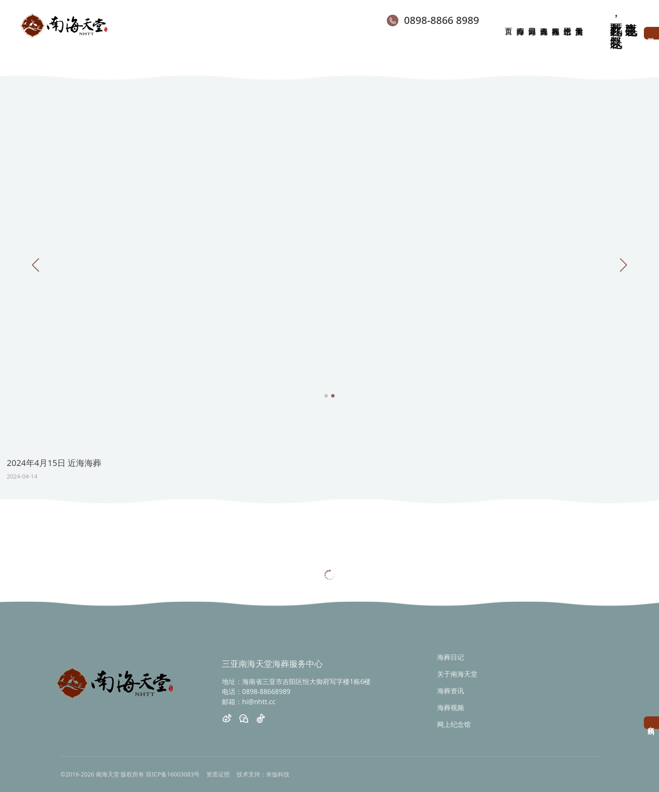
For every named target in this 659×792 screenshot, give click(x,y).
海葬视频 (450, 707)
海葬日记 (450, 657)
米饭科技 (278, 774)
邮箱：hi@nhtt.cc (248, 701)
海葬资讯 (450, 690)
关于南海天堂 (457, 674)
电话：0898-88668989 (256, 691)
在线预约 (651, 722)
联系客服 (651, 33)
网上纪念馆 (454, 724)
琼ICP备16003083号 (173, 774)
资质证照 (218, 774)
